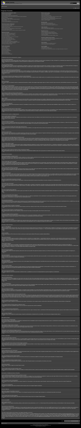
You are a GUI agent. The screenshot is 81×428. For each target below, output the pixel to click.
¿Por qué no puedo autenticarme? (6, 13)
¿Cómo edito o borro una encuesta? (7, 37)
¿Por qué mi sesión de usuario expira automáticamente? (10, 15)
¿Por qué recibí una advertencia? (6, 40)
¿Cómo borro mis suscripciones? (46, 40)
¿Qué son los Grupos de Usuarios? (46, 15)
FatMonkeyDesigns (39, 425)
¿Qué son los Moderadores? (45, 14)
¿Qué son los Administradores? (45, 13)
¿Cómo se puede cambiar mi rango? (7, 29)
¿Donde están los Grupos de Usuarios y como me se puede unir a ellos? (51, 16)
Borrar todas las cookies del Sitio (66, 423)
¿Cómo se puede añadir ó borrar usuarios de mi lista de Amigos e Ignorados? (52, 28)
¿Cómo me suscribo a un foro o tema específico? (48, 39)
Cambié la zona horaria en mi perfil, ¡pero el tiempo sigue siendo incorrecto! (12, 26)
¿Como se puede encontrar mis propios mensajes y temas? (49, 35)
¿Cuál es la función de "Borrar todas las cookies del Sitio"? (10, 21)
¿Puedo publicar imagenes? (6, 49)
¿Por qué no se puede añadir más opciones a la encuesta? (10, 36)
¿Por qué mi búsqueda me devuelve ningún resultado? (49, 32)
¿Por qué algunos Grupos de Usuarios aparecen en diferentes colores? (51, 18)
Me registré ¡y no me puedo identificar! (7, 18)
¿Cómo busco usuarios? (44, 34)
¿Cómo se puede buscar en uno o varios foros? (48, 31)
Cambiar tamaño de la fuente (78, 6)
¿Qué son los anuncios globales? (6, 50)
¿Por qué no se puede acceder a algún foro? (8, 38)
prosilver (46, 425)
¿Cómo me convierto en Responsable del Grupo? (48, 17)
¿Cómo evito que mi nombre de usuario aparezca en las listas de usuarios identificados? (14, 16)
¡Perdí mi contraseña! (5, 17)
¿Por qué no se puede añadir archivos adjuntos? (8, 39)
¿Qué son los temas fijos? (5, 52)
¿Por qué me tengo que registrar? (6, 14)
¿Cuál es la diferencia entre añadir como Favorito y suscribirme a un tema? (51, 38)
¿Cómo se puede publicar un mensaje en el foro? (9, 33)
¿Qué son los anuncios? (5, 51)
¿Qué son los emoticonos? (5, 48)
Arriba (3, 62)
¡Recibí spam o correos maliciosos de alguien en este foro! (49, 24)
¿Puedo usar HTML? (5, 47)
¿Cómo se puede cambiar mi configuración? (8, 24)
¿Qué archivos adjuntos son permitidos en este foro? (48, 43)
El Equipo (59, 423)
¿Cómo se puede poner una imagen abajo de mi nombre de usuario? (11, 28)
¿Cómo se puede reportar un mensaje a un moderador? (9, 41)
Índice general (5, 6)
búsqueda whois (75, 413)
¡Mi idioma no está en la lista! (6, 27)
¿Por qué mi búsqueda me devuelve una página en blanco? (49, 33)
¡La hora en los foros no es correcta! (7, 25)
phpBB (37, 424)
